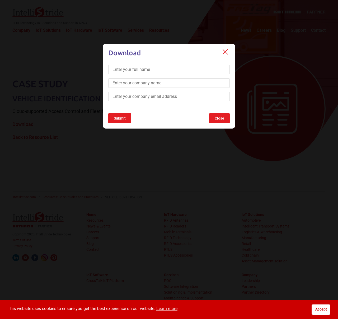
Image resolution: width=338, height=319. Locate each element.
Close (219, 118)
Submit (120, 118)
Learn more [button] (166, 308)
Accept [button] (321, 309)
